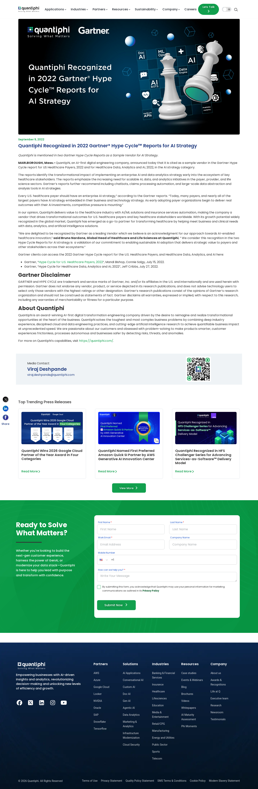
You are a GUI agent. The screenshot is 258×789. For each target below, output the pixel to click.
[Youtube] (63, 702)
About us (215, 673)
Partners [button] (99, 9)
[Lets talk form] (208, 9)
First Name (104, 522)
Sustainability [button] (145, 9)
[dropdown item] (28, 9)
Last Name (176, 522)
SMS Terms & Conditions (172, 780)
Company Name (179, 537)
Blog (183, 686)
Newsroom (216, 712)
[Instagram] (52, 702)
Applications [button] (54, 9)
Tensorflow (100, 728)
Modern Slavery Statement (224, 780)
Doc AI (127, 693)
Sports (156, 751)
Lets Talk (209, 9)
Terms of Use (90, 780)
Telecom (157, 758)
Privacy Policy (151, 590)
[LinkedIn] (41, 702)
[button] (103, 560)
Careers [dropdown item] (190, 9)
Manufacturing (160, 730)
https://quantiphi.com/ (96, 341)
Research (215, 705)
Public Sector (159, 744)
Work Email (104, 537)
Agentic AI (129, 707)
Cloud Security (131, 744)
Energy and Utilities (163, 737)
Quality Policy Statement (140, 780)
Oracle (97, 707)
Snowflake (100, 721)
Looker (98, 693)
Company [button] (170, 9)
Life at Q (215, 691)
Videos (185, 700)
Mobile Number (106, 552)
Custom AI (129, 686)
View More (129, 488)
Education (158, 705)
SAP (96, 714)
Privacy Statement (111, 780)
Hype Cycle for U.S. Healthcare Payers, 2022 (71, 262)
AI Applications (131, 673)
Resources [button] (120, 9)
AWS (96, 673)
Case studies (188, 673)
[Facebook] (19, 702)
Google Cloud (101, 686)
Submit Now (116, 605)
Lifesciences (159, 698)
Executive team (219, 698)
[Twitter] (30, 702)
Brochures (187, 693)
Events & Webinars (192, 680)
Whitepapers (188, 707)
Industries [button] (78, 9)
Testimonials (218, 719)
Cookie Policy (198, 780)
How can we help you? (111, 569)
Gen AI (127, 700)
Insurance (158, 684)
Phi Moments (189, 726)
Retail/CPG (158, 723)
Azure (97, 680)
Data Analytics (131, 714)
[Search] (236, 9)
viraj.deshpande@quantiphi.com (51, 375)
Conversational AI (133, 680)
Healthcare (158, 691)
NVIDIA (98, 700)
